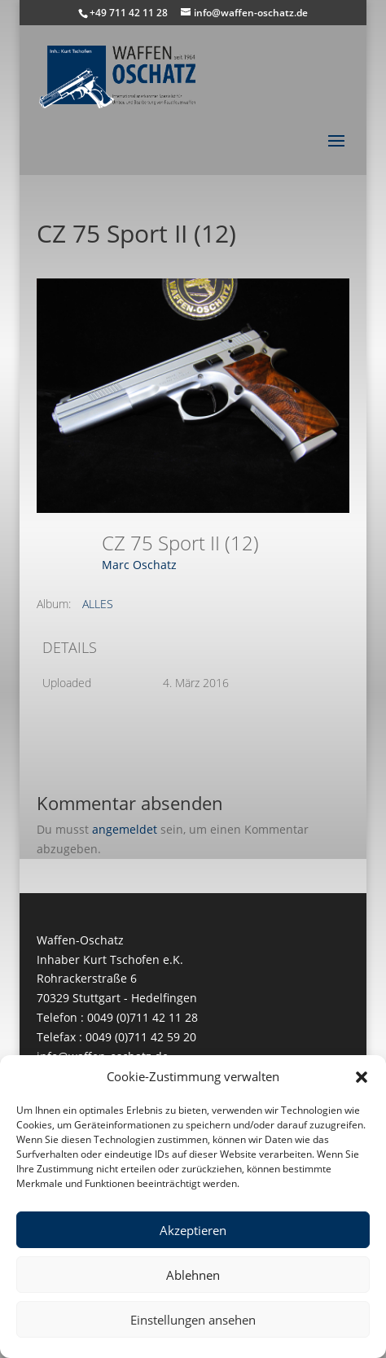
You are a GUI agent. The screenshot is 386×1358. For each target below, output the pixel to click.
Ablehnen (193, 1275)
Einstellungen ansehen (193, 1320)
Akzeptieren (193, 1230)
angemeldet (124, 829)
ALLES (97, 603)
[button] (361, 1077)
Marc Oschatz (139, 564)
